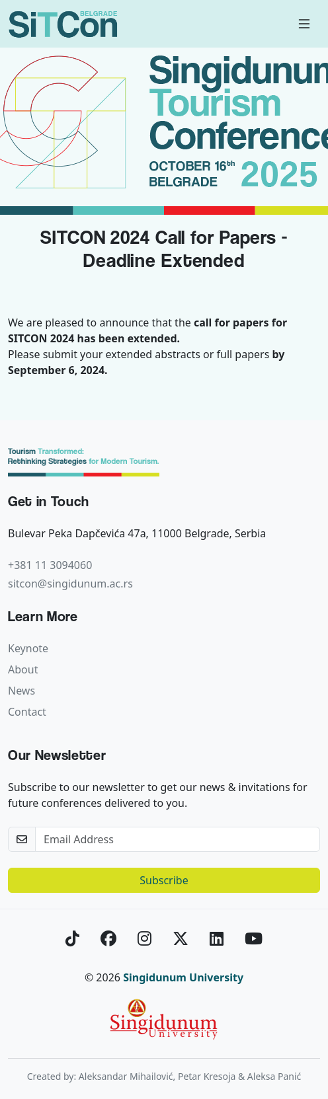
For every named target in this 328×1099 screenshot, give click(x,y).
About (23, 669)
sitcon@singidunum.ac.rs (70, 583)
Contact (27, 711)
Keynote (28, 648)
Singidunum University (183, 977)
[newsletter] (177, 839)
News (21, 690)
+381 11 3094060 (50, 565)
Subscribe (164, 880)
